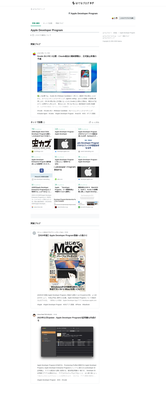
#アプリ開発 (91, 113)
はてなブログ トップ (38, 9)
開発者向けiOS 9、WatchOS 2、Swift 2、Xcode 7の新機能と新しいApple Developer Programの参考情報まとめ (88, 190)
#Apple (39, 304)
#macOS (78, 113)
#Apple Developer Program (64, 113)
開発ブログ (126, 36)
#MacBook (86, 304)
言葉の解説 (36, 23)
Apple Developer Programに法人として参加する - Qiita (64, 162)
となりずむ (40, 53)
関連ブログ (59, 23)
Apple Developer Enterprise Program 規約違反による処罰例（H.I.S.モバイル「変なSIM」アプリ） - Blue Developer (41, 162)
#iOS (84, 113)
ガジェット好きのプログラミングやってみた (50, 232)
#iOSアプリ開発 (68, 304)
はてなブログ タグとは (109, 36)
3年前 (55, 314)
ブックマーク (37, 129)
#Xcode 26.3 (48, 111)
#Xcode (40, 111)
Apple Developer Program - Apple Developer (65, 133)
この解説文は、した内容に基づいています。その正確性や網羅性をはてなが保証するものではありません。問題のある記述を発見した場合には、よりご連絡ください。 (41, 35)
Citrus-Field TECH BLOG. (44, 314)
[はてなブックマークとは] (44, 122)
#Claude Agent (42, 113)
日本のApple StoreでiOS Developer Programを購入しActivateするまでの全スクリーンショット (41, 134)
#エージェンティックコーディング (81, 111)
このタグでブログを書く (127, 18)
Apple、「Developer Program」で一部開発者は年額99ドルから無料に (64, 190)
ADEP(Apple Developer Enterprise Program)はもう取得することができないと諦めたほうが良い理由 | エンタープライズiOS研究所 (42, 190)
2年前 (66, 232)
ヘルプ (119, 36)
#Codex (51, 113)
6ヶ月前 (47, 53)
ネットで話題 (47, 23)
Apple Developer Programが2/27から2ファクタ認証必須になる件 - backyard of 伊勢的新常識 (88, 134)
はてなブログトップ (108, 38)
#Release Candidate (61, 111)
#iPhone (78, 304)
